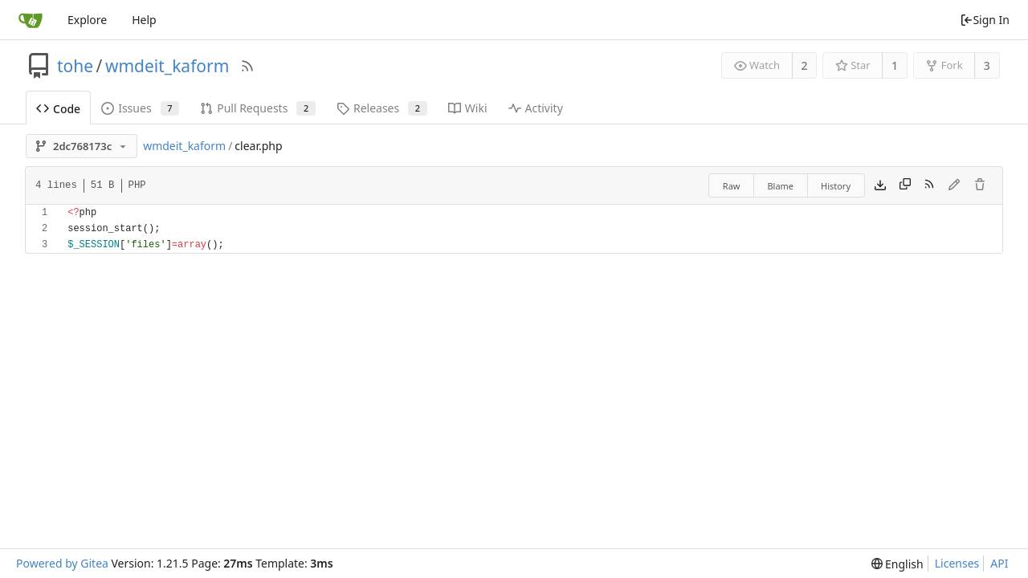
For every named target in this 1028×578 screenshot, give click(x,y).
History (836, 186)
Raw (731, 186)
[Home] (30, 20)
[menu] (897, 564)
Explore (87, 19)
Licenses (957, 563)
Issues (140, 108)
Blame (780, 186)
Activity (535, 108)
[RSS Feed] (247, 66)
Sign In (985, 19)
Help (144, 19)
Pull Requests (258, 108)
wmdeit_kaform (167, 66)
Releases (382, 108)
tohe (75, 66)
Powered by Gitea (62, 563)
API (999, 563)
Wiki (467, 108)
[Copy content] (905, 185)
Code (58, 108)
